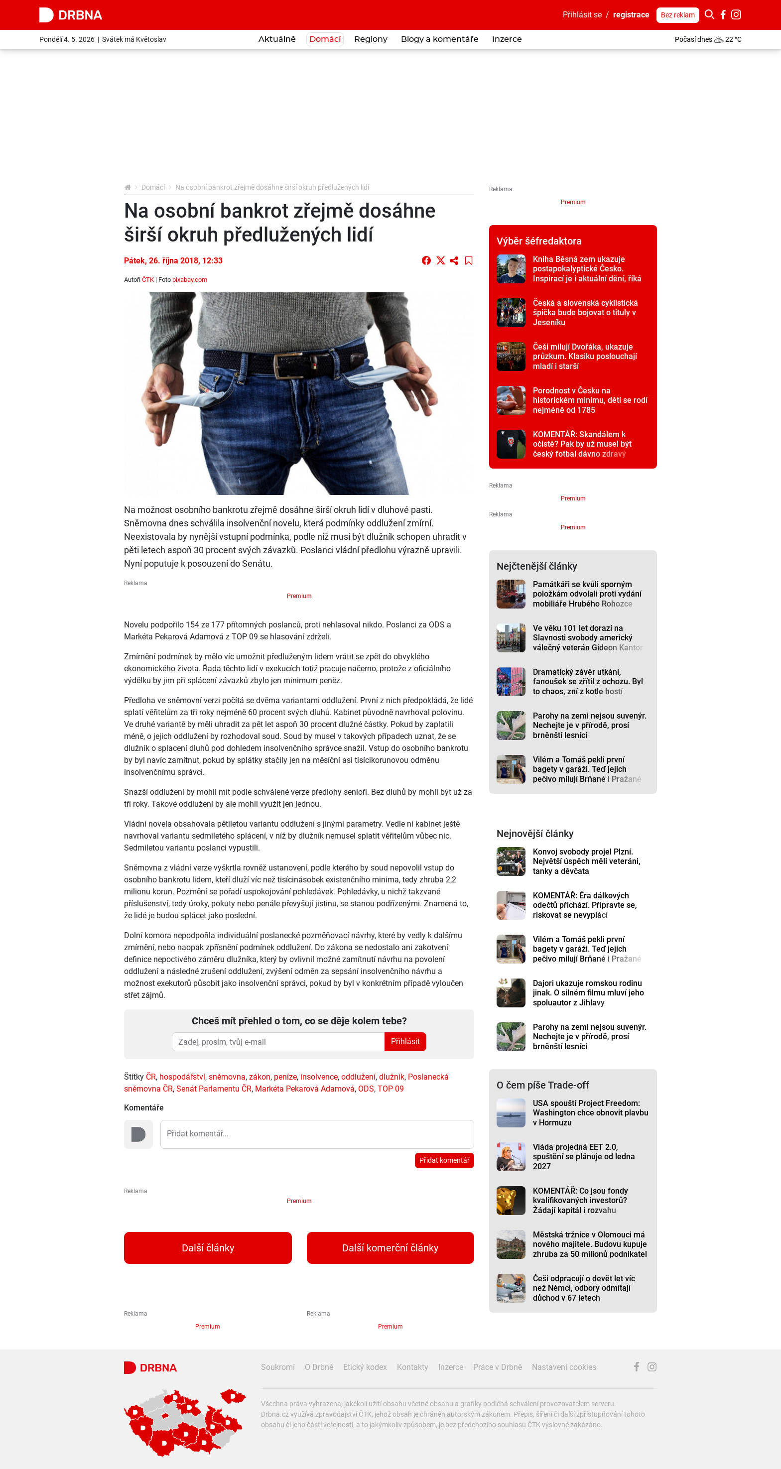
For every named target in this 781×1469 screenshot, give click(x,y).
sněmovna (227, 1077)
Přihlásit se (582, 14)
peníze (285, 1077)
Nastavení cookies (564, 1367)
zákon (259, 1077)
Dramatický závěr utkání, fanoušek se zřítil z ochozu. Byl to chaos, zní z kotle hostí (588, 681)
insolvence (319, 1077)
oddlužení (358, 1077)
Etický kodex (365, 1367)
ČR (151, 1077)
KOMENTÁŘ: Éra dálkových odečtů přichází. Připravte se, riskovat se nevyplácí (585, 905)
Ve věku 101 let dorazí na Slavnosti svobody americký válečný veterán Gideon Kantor (588, 637)
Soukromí (278, 1367)
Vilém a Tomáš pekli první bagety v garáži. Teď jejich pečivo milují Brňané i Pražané (587, 769)
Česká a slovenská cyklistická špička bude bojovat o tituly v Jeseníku (585, 312)
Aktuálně (277, 39)
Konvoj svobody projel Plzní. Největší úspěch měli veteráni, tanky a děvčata (587, 861)
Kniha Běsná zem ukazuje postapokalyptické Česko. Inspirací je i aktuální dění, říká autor (587, 273)
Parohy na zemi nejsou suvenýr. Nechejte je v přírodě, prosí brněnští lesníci (590, 725)
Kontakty (412, 1367)
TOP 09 (391, 1089)
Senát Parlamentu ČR (214, 1089)
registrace (631, 14)
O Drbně (319, 1367)
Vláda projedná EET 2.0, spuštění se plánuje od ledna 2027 (584, 1156)
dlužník (391, 1077)
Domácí (325, 39)
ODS (366, 1089)
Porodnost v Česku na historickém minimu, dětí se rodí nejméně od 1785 (590, 400)
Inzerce (507, 39)
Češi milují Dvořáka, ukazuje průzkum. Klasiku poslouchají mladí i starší (585, 356)
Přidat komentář (444, 1160)
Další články (208, 1248)
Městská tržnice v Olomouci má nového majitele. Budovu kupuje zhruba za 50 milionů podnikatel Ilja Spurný (590, 1249)
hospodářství (182, 1077)
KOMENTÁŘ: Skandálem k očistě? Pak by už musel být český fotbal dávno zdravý (582, 444)
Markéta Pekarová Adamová (305, 1089)
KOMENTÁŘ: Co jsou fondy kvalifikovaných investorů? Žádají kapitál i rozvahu (580, 1200)
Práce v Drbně (497, 1367)
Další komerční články (390, 1248)
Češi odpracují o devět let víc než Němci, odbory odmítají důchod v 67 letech (584, 1288)
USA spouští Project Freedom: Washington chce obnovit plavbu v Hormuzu (591, 1113)
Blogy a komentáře (440, 39)
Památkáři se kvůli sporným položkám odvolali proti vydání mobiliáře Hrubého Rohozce (587, 594)
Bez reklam (678, 15)
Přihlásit (405, 1041)
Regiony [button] (371, 39)
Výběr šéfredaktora (539, 241)
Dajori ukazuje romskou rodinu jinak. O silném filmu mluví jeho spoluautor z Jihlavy (588, 993)
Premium (299, 596)
